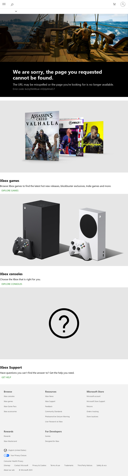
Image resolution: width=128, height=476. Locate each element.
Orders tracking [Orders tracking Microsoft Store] (93, 411)
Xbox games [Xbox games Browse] (8, 401)
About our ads (9, 470)
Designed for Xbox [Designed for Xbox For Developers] (52, 441)
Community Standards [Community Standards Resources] (53, 411)
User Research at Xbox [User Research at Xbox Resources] (54, 421)
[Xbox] (8, 11)
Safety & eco (101, 465)
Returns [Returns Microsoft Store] (90, 406)
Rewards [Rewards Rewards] (7, 436)
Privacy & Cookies (39, 465)
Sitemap (7, 465)
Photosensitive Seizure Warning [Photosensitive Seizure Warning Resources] (57, 416)
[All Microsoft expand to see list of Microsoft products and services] (4, 4)
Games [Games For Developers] (48, 436)
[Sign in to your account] (123, 4)
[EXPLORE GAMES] (10, 191)
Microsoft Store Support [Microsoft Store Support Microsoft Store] (96, 401)
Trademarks (68, 465)
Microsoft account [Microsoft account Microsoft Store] (93, 396)
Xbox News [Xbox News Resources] (49, 396)
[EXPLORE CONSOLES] (12, 284)
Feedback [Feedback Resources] (48, 406)
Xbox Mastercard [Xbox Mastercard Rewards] (10, 441)
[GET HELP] (6, 377)
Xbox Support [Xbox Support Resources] (50, 401)
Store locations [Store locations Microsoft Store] (92, 416)
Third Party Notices (85, 465)
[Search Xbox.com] (12, 4)
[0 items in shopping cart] (115, 4)
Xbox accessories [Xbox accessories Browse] (10, 411)
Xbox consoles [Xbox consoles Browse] (9, 396)
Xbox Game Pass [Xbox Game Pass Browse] (10, 406)
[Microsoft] (64, 2)
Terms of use (55, 465)
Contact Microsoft (21, 465)
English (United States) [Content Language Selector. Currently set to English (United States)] (17, 450)
